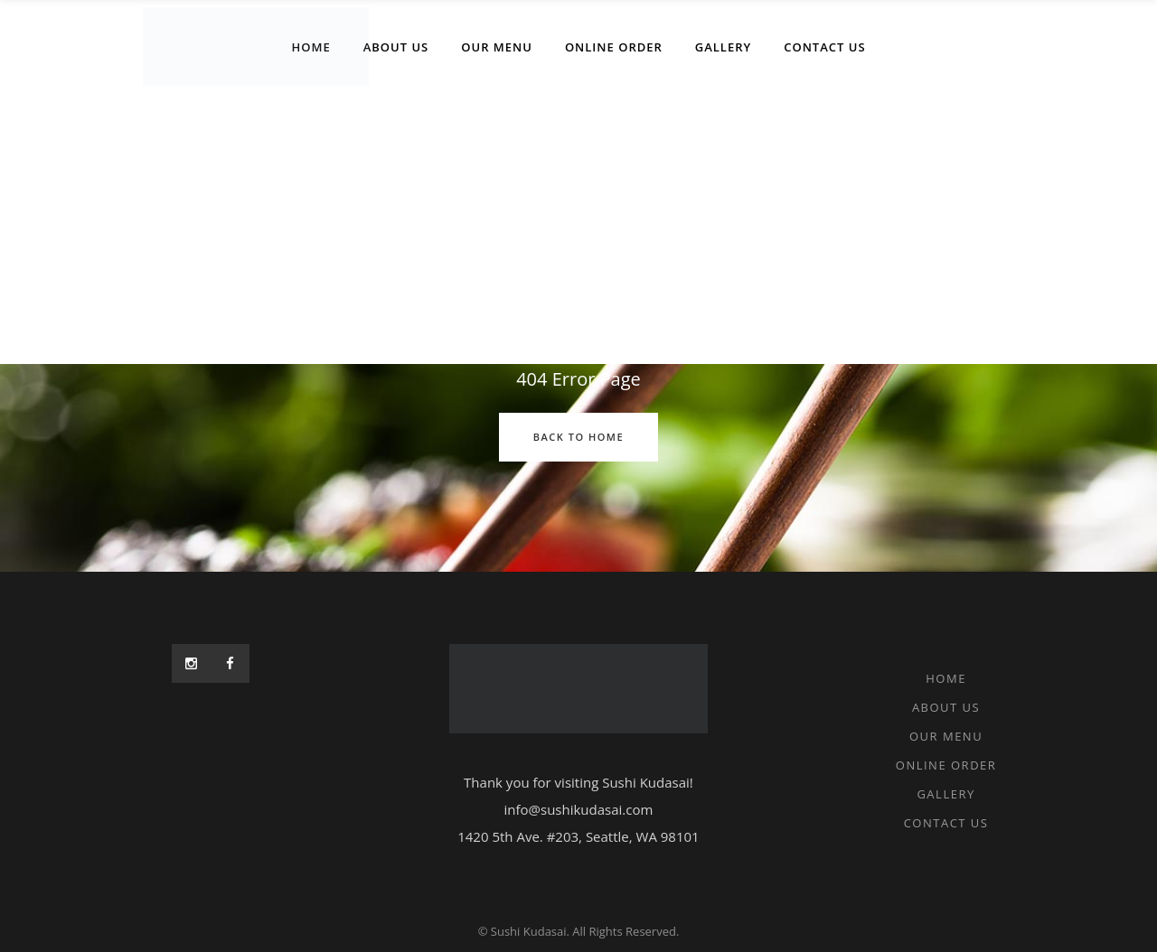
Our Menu (946, 736)
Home (946, 678)
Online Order (946, 765)
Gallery (945, 794)
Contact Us (946, 823)
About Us (946, 707)
